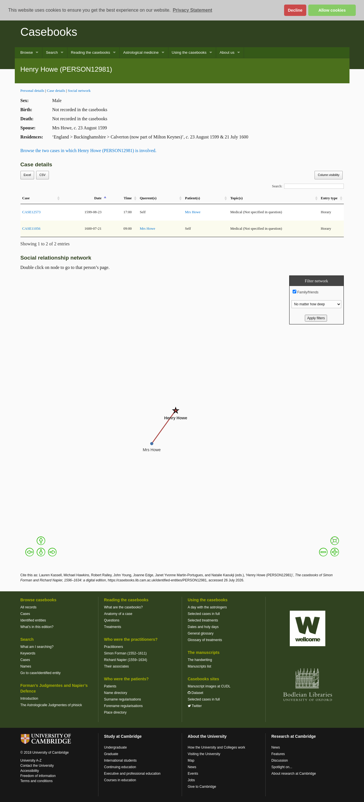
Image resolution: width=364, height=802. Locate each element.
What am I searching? (37, 647)
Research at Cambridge (293, 736)
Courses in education (120, 780)
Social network (79, 90)
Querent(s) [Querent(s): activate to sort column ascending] (148, 198)
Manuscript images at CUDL (209, 686)
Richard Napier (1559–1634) (125, 660)
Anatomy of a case (118, 614)
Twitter (195, 706)
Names (25, 666)
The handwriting (200, 660)
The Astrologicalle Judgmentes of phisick (51, 705)
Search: (308, 186)
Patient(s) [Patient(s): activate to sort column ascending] (192, 198)
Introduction (29, 699)
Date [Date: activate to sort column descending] (98, 198)
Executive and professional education (132, 774)
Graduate (111, 754)
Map (191, 760)
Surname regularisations (122, 699)
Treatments (112, 627)
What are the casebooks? (123, 607)
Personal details (32, 90)
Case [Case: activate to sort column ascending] (26, 198)
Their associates (116, 666)
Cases (25, 614)
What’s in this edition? (37, 627)
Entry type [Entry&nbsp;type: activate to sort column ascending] (329, 198)
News (192, 767)
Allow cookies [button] (332, 10)
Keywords (28, 653)
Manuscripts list (199, 666)
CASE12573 (31, 212)
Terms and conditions (36, 781)
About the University (207, 736)
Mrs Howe (192, 212)
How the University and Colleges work (216, 747)
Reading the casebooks (90, 52)
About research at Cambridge (293, 774)
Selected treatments (203, 620)
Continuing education (120, 767)
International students (120, 760)
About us (227, 52)
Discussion (279, 760)
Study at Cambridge (123, 736)
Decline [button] (295, 10)
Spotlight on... (281, 767)
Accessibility (29, 771)
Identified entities (33, 620)
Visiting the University (204, 754)
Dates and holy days (203, 627)
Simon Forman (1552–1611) (125, 653)
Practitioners (113, 647)
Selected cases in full (204, 614)
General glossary (201, 633)
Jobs (191, 780)
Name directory (115, 693)
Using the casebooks (189, 52)
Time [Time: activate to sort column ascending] (128, 198)
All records (28, 607)
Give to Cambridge (202, 787)
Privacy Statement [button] (192, 10)
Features (278, 754)
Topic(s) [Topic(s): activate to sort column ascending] (236, 198)
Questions (111, 620)
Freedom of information (38, 776)
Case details (56, 90)
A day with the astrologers (207, 607)
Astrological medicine (141, 52)
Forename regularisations (123, 706)
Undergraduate (115, 747)
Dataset (195, 693)
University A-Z (31, 760)
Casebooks (48, 32)
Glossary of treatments (205, 640)
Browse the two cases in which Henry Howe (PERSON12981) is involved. (88, 150)
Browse (26, 52)
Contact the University (37, 766)
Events (193, 774)
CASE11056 (31, 229)
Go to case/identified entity (40, 673)
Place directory (115, 712)
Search (52, 52)
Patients (110, 686)
